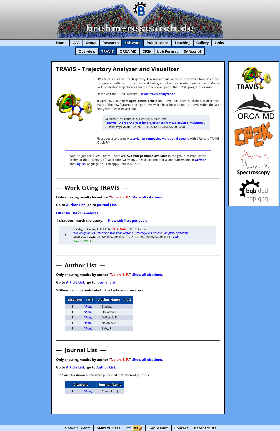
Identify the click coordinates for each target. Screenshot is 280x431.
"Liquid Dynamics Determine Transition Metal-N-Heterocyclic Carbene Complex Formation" (131, 233)
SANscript (192, 51)
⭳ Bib (176, 237)
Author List (75, 204)
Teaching (182, 42)
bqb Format (167, 51)
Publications (158, 42)
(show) (88, 306)
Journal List (106, 204)
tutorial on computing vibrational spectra (159, 139)
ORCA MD (128, 51)
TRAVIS (107, 51)
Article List (75, 282)
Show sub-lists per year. (127, 220)
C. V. (76, 42)
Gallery (202, 42)
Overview (87, 51)
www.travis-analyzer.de (158, 94)
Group (91, 42)
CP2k (146, 51)
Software (133, 42)
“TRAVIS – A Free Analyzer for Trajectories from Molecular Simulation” (154, 123)
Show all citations (147, 197)
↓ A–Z (89, 299)
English (80, 164)
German (200, 160)
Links (219, 42)
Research (110, 42)
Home (61, 42)
